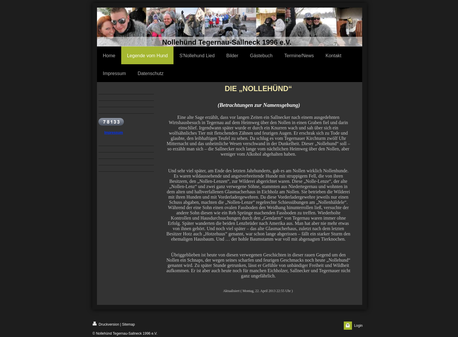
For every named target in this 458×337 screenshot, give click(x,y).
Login (358, 326)
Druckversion (106, 324)
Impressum (113, 133)
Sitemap (128, 324)
